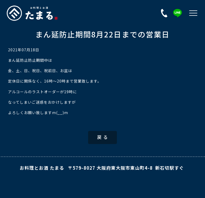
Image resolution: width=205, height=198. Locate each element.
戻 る (102, 137)
